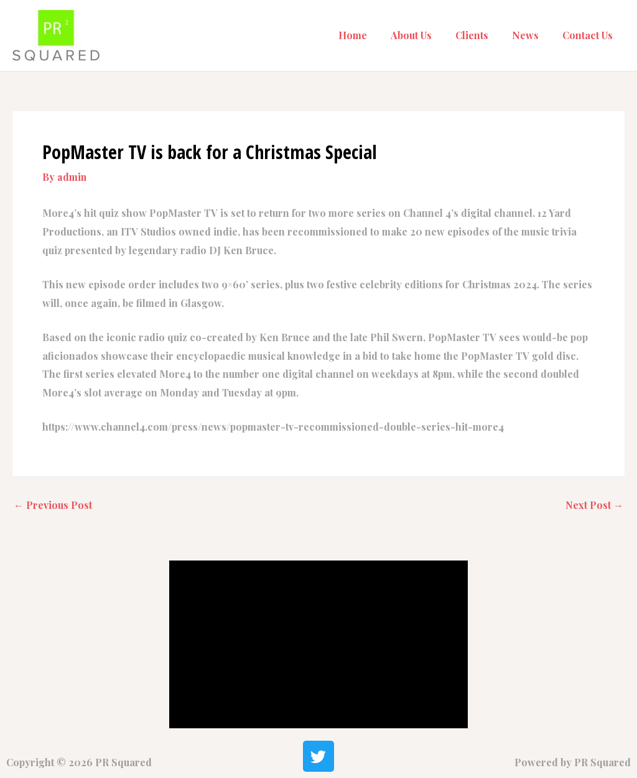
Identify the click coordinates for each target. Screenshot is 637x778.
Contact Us (589, 35)
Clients (481, 35)
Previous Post (53, 505)
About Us (424, 35)
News (531, 35)
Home (369, 35)
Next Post (594, 505)
